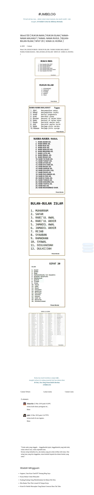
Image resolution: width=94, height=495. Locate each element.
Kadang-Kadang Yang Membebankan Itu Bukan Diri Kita (38, 480)
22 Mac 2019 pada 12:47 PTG (40, 415)
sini (57, 378)
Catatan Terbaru (25, 392)
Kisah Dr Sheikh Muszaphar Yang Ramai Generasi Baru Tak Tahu (40, 486)
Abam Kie (30, 403)
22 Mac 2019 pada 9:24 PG (42, 403)
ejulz (28, 415)
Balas (28, 409)
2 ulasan (29, 46)
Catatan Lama (69, 392)
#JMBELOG (47, 14)
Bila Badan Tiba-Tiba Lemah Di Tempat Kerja (34, 483)
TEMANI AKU (88, 250)
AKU (23, 46)
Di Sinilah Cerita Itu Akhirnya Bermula (49, 21)
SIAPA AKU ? (88, 244)
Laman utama (47, 392)
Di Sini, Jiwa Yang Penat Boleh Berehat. (47, 382)
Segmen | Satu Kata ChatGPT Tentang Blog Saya (35, 473)
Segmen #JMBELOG (88, 247)
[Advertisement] (47, 364)
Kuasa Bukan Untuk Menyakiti (29, 477)
